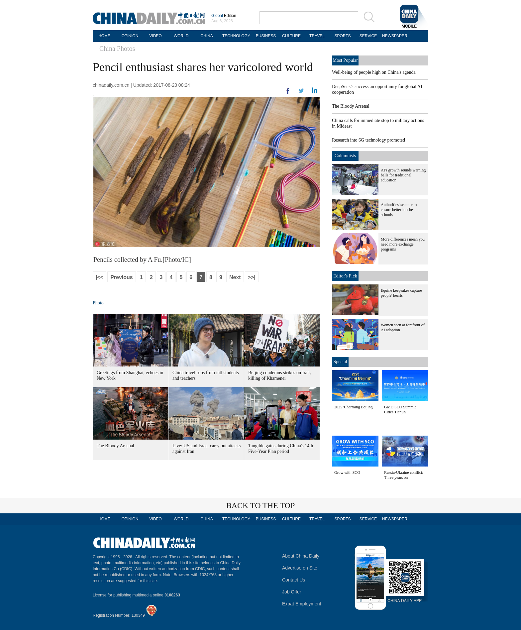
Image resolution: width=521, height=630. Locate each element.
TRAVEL (317, 36)
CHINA (206, 36)
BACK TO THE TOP (260, 505)
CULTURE (291, 36)
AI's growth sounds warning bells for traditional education (403, 175)
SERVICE (368, 36)
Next (235, 277)
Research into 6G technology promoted (368, 140)
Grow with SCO (347, 472)
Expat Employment (301, 603)
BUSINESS (266, 36)
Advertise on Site (299, 568)
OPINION (130, 36)
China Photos (117, 48)
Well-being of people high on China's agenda (374, 72)
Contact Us (293, 579)
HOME (104, 36)
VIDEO (155, 36)
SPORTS (342, 36)
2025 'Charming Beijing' (353, 407)
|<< (99, 277)
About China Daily (300, 556)
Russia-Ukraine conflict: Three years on (403, 475)
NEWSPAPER (393, 36)
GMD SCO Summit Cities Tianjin (400, 409)
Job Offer (291, 591)
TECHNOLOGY (236, 36)
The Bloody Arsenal (115, 445)
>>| (252, 277)
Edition (223, 15)
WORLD (181, 36)
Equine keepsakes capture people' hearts (401, 293)
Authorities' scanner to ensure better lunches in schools (400, 209)
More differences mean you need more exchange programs (403, 244)
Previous (121, 277)
